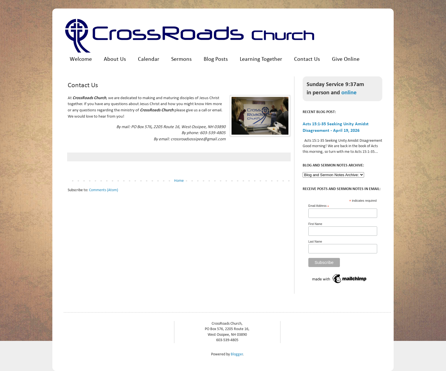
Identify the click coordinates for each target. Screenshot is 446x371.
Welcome (81, 59)
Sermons (181, 59)
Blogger (237, 354)
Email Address (318, 206)
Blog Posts (216, 59)
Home (179, 181)
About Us (115, 59)
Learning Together (261, 59)
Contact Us (307, 59)
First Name (315, 224)
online (349, 93)
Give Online (346, 59)
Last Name (315, 241)
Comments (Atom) (103, 190)
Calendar (148, 59)
